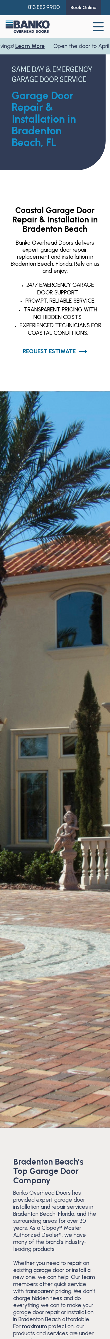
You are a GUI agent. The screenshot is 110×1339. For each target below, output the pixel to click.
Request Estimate (55, 351)
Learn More (31, 46)
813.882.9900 (44, 7)
